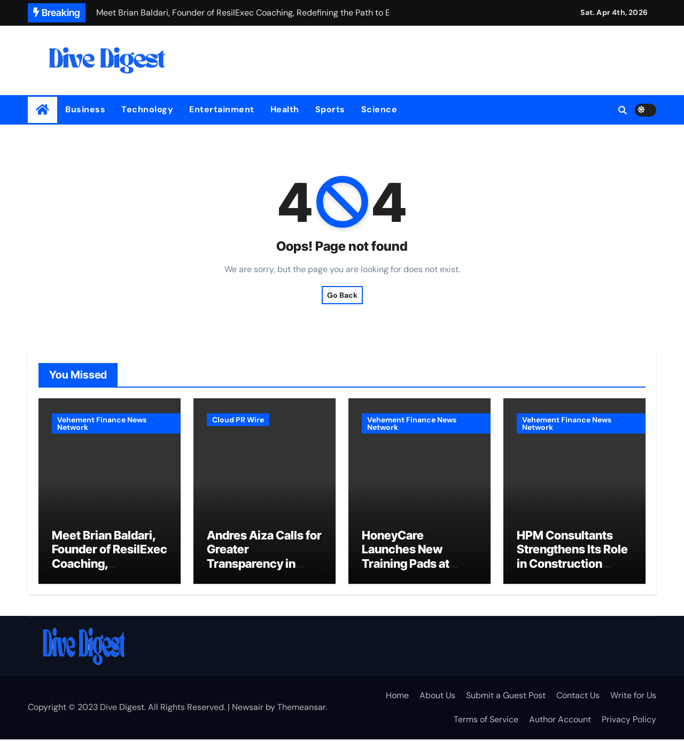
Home (397, 697)
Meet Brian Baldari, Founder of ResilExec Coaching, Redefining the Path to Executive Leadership (109, 572)
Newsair (247, 708)
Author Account (560, 720)
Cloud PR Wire (238, 419)
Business (85, 109)
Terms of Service (486, 720)
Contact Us (578, 697)
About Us (437, 697)
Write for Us (633, 697)
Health (284, 109)
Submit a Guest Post (506, 697)
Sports (330, 109)
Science (379, 109)
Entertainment (221, 109)
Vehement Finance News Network (101, 423)
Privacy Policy (629, 720)
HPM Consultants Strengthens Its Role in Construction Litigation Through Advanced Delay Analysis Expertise (572, 572)
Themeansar (301, 708)
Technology (147, 109)
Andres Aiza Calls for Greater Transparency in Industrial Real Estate (264, 565)
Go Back (342, 295)
